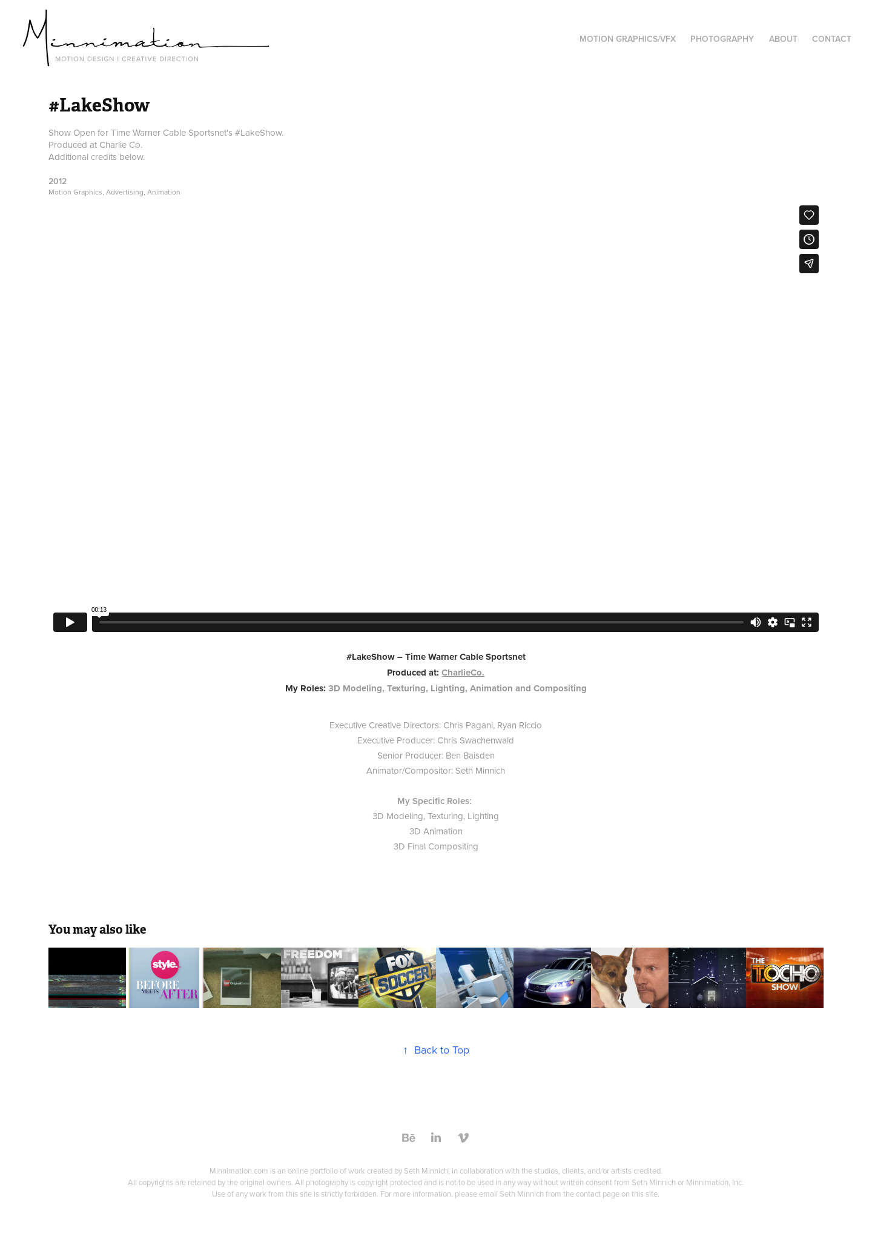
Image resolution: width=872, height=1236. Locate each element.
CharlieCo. (462, 672)
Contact (831, 39)
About (783, 39)
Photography (722, 39)
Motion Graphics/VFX (628, 39)
